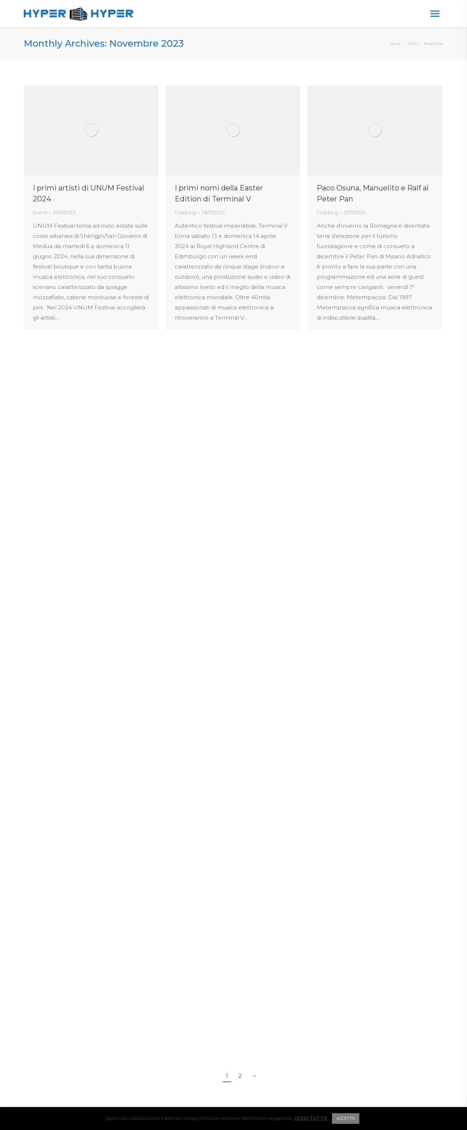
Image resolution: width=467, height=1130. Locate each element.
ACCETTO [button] (345, 1118)
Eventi (40, 212)
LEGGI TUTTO (310, 1118)
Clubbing (185, 212)
